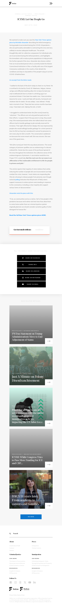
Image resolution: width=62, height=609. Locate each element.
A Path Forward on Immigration (40, 565)
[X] (25, 582)
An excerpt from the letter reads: (20, 80)
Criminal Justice (36, 548)
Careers (11, 550)
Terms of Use (20, 595)
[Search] (10, 534)
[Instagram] (15, 582)
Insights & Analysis (14, 571)
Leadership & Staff (14, 545)
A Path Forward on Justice (16, 565)
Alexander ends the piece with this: (21, 193)
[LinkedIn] (34, 582)
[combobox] (46, 3)
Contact (11, 548)
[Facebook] (10, 582)
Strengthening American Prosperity (42, 563)
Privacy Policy (13, 595)
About (11, 542)
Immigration (35, 545)
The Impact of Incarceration (17, 561)
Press (34, 542)
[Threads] (20, 582)
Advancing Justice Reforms (17, 563)
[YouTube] (29, 582)
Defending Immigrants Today (40, 561)
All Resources (13, 573)
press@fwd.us (39, 229)
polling (17, 180)
